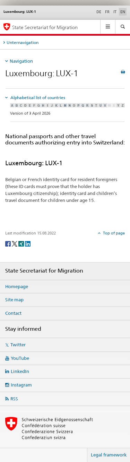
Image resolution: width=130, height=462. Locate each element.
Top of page (113, 233)
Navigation (21, 61)
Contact (13, 313)
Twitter (18, 344)
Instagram (21, 385)
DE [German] (98, 11)
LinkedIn (20, 371)
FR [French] (107, 11)
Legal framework (109, 454)
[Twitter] (15, 243)
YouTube (20, 358)
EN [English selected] (122, 11)
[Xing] (21, 243)
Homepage (16, 286)
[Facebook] (8, 243)
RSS (14, 398)
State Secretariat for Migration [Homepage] (45, 27)
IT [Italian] (114, 11)
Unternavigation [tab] (22, 42)
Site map (14, 299)
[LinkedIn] (28, 243)
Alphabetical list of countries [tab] (37, 97)
